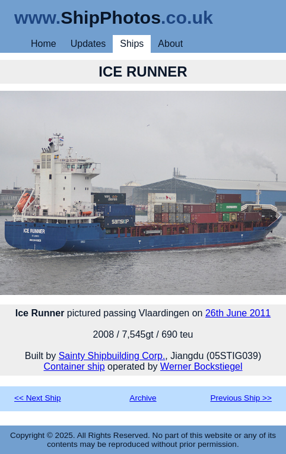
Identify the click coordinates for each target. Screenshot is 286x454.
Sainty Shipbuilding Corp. (112, 356)
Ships (132, 44)
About (170, 44)
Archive (142, 397)
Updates (88, 44)
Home (43, 44)
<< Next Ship (37, 397)
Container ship (73, 366)
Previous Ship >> (241, 397)
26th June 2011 (238, 313)
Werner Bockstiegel (201, 366)
